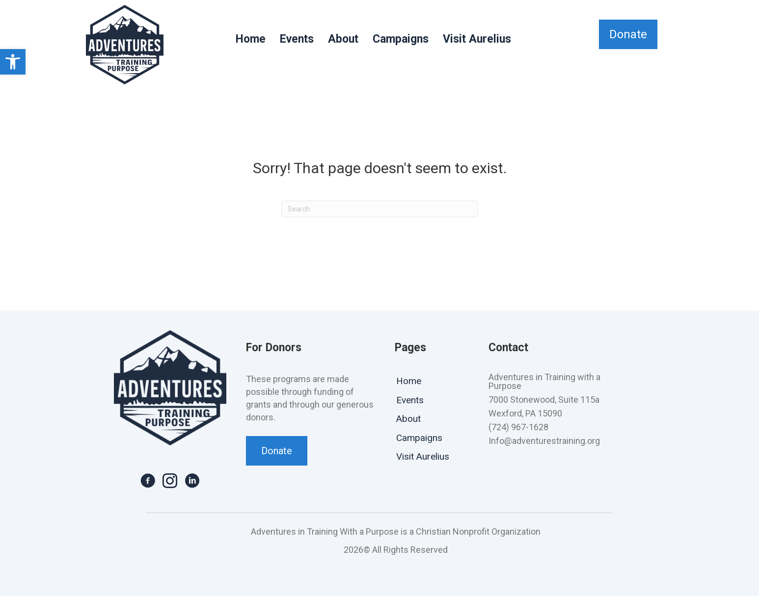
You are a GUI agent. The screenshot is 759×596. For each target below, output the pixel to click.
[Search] (379, 209)
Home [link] (251, 39)
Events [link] (297, 39)
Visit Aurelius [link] (477, 39)
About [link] (343, 39)
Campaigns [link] (401, 39)
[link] (13, 62)
